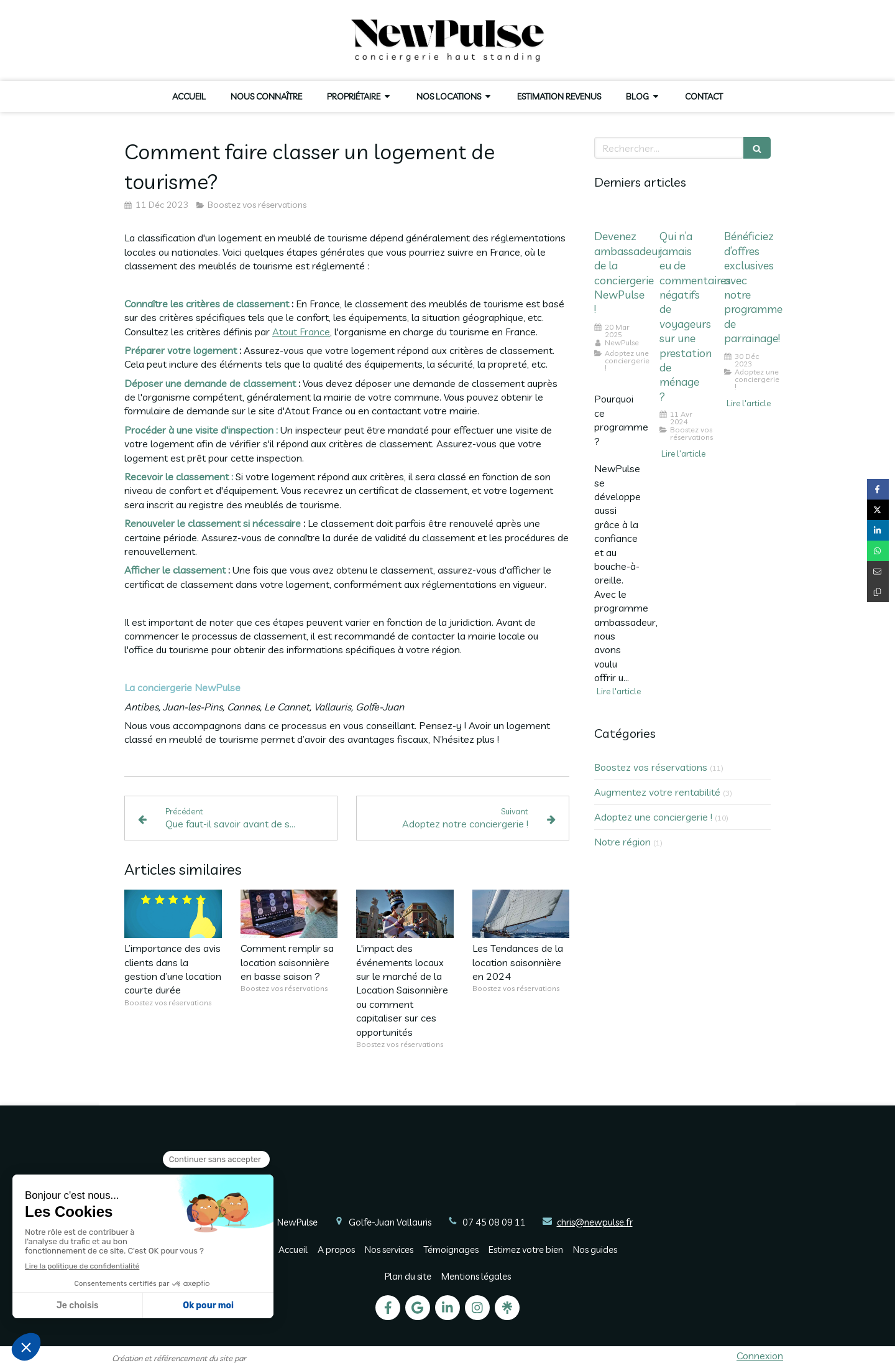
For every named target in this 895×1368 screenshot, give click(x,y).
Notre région (622, 841)
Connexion (760, 1355)
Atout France (301, 331)
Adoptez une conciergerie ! (653, 817)
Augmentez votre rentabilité (657, 792)
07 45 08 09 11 (494, 1222)
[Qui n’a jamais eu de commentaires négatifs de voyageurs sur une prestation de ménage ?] (682, 214)
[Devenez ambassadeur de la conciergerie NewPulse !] (617, 214)
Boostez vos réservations (650, 767)
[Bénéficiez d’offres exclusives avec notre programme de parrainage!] (747, 214)
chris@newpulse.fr (595, 1222)
